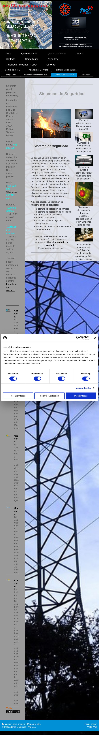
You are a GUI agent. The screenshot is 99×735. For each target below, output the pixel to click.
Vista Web (92, 727)
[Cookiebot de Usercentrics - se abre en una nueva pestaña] (78, 338)
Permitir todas (80, 396)
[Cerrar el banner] (95, 338)
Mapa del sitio (34, 724)
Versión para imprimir (14, 724)
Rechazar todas (18, 396)
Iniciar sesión (90, 724)
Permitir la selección (49, 396)
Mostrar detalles (83, 388)
